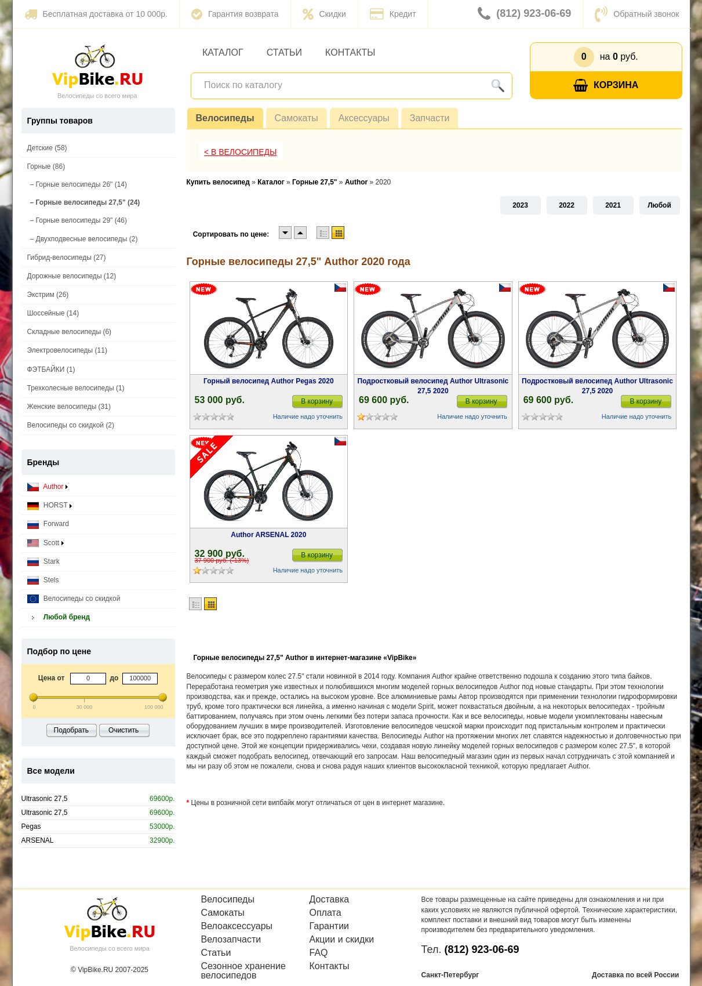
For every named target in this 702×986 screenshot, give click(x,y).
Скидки (324, 14)
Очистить (123, 730)
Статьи (284, 52)
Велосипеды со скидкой (74, 598)
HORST (49, 505)
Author (47, 487)
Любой (659, 205)
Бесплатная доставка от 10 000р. (96, 14)
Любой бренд (58, 617)
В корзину (317, 401)
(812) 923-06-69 (524, 14)
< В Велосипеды (240, 152)
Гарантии (330, 926)
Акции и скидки (342, 939)
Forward (48, 524)
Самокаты (296, 118)
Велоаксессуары (237, 926)
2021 (613, 205)
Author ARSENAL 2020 (268, 535)
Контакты (350, 52)
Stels (43, 580)
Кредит (393, 14)
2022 (566, 205)
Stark (43, 561)
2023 (520, 205)
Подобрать (71, 730)
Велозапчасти (231, 939)
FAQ (319, 953)
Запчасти (430, 118)
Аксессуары (364, 118)
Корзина (605, 85)
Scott (45, 543)
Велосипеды (225, 118)
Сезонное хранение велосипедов (243, 971)
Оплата (325, 913)
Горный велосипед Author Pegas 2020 (268, 381)
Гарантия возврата (235, 14)
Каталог (222, 52)
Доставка (330, 899)
